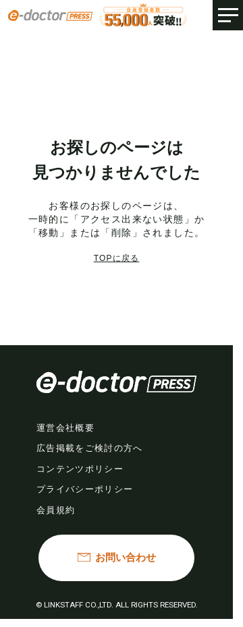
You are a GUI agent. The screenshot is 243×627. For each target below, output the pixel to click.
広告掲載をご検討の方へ (89, 448)
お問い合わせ (125, 557)
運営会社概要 (65, 428)
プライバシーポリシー (84, 489)
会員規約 (55, 510)
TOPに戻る (117, 258)
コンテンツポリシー (80, 469)
